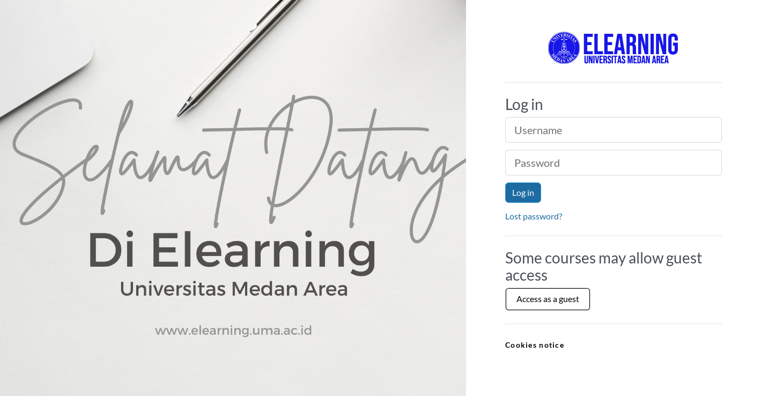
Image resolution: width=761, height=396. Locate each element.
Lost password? (533, 216)
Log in (523, 192)
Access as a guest (547, 299)
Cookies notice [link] (534, 344)
